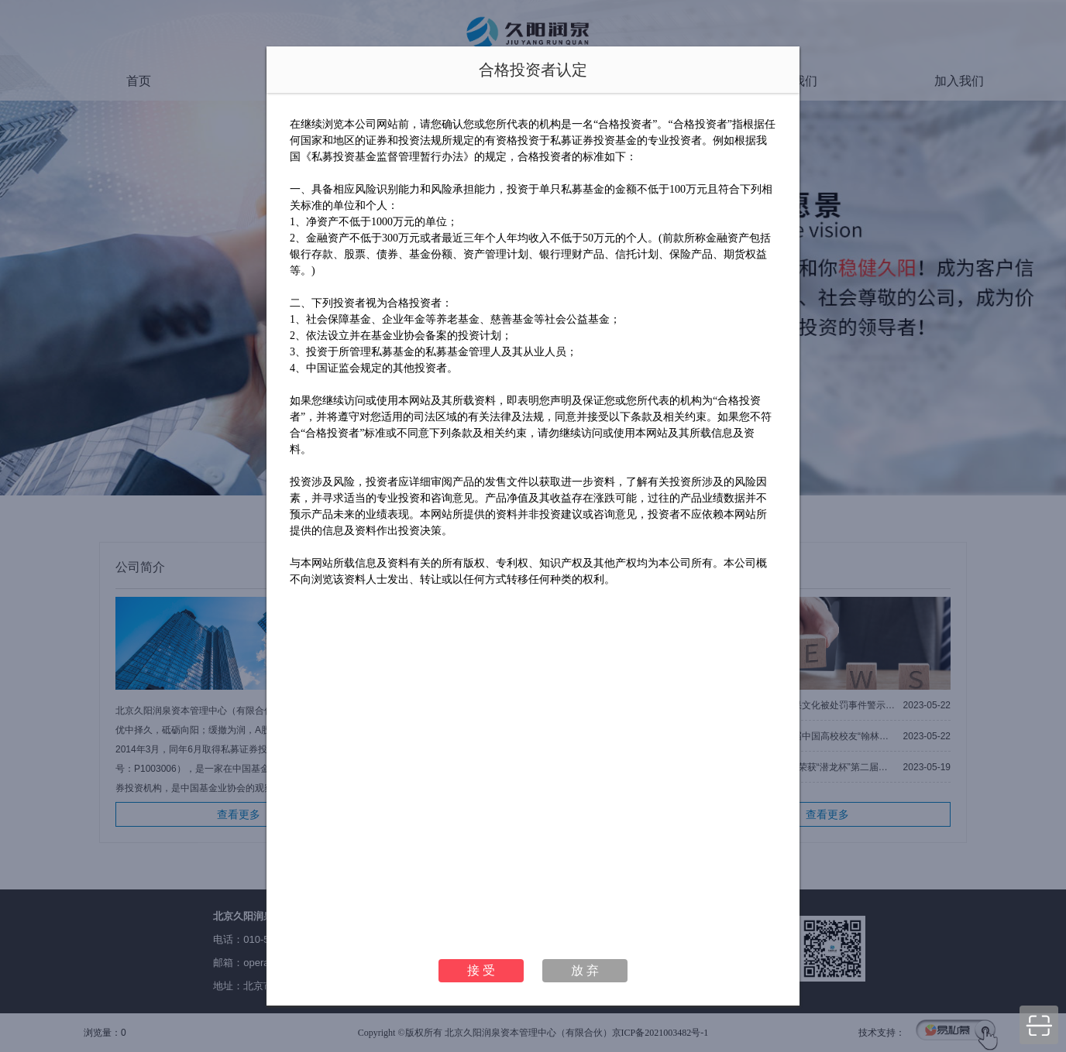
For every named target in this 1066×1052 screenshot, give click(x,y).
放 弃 (585, 970)
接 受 (481, 970)
